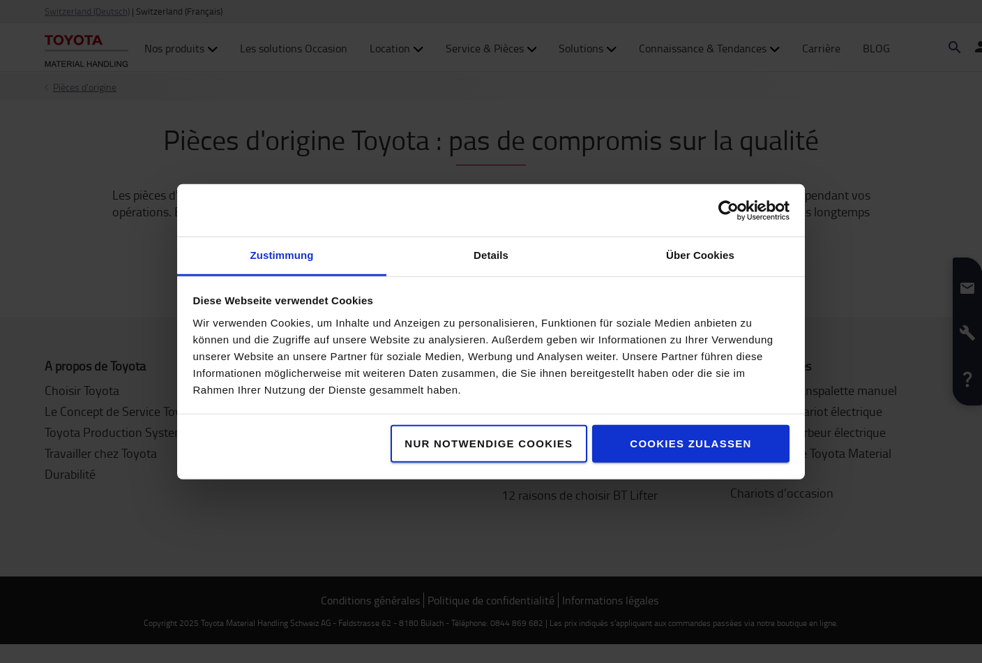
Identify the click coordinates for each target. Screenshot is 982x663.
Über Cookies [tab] (700, 255)
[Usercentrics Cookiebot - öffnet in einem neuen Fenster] (728, 210)
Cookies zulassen (690, 443)
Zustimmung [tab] (282, 255)
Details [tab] (491, 255)
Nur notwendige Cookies (489, 443)
